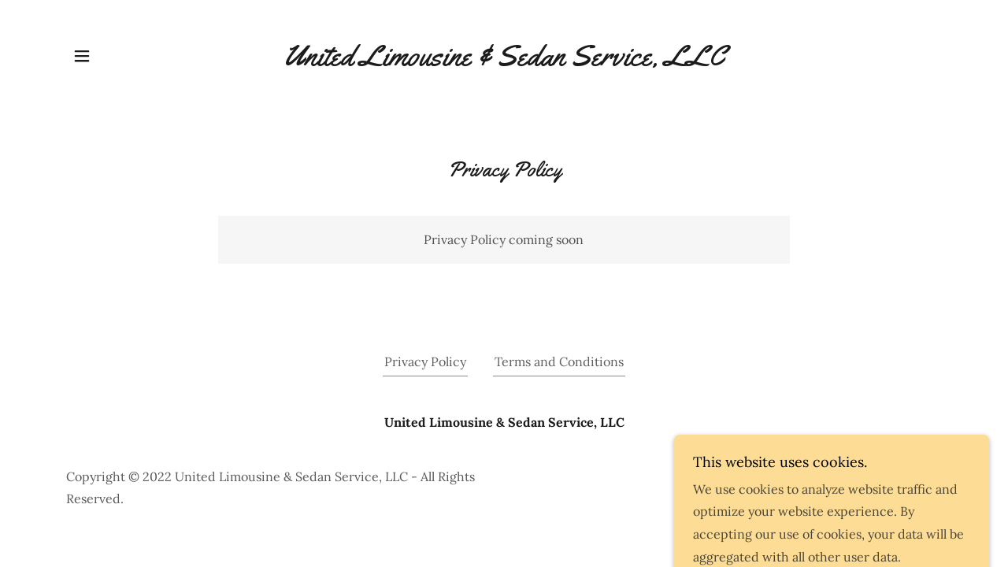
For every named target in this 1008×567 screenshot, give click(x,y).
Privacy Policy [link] (425, 361)
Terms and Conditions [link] (559, 361)
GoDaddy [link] (915, 487)
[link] (504, 56)
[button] (82, 56)
